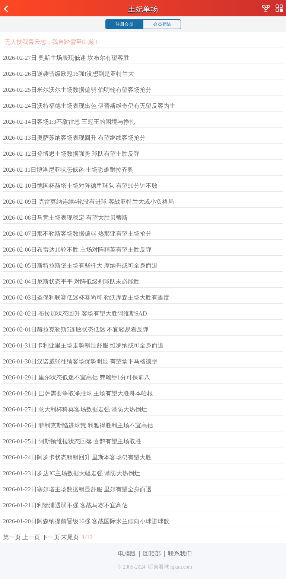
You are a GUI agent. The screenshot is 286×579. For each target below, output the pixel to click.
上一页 (31, 537)
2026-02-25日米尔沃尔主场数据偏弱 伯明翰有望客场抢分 (77, 90)
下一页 (51, 537)
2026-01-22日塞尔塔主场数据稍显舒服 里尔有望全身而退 (77, 489)
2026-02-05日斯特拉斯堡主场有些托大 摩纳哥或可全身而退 (80, 265)
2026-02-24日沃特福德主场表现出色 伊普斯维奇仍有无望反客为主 (89, 106)
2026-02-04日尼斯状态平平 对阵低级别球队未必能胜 (71, 281)
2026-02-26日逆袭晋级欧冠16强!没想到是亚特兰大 (68, 74)
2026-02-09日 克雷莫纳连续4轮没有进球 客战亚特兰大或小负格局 (88, 201)
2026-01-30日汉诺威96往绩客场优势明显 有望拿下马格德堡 (80, 361)
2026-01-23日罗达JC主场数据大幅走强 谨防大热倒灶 (71, 473)
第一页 (12, 537)
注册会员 (124, 24)
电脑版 (127, 553)
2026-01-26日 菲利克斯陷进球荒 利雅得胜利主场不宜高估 (78, 425)
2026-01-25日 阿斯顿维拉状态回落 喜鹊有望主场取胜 (72, 441)
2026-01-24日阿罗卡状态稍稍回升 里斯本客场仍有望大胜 (77, 457)
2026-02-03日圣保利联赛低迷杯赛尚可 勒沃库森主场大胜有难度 (86, 297)
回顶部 (152, 553)
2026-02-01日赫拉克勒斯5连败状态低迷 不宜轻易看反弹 (76, 329)
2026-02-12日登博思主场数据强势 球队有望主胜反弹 (71, 154)
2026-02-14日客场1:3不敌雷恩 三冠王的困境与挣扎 (69, 122)
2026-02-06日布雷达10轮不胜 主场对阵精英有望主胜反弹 (77, 249)
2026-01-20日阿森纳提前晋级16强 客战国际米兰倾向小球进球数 (86, 521)
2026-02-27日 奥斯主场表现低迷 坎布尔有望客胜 (66, 58)
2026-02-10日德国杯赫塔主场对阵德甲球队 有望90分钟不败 (80, 185)
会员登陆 (162, 24)
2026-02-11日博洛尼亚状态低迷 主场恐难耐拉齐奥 (68, 169)
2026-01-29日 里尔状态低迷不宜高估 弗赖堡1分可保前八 (76, 377)
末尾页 (70, 537)
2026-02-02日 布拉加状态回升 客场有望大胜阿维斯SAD (75, 313)
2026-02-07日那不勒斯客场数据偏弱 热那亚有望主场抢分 (77, 233)
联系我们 (180, 553)
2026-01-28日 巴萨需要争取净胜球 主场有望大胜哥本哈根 (78, 393)
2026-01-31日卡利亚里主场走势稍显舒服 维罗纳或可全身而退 (83, 345)
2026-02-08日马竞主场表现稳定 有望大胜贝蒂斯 (65, 217)
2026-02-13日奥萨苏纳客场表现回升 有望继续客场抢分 (74, 138)
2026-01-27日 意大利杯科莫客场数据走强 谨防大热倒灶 (75, 409)
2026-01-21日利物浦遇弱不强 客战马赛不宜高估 (65, 505)
